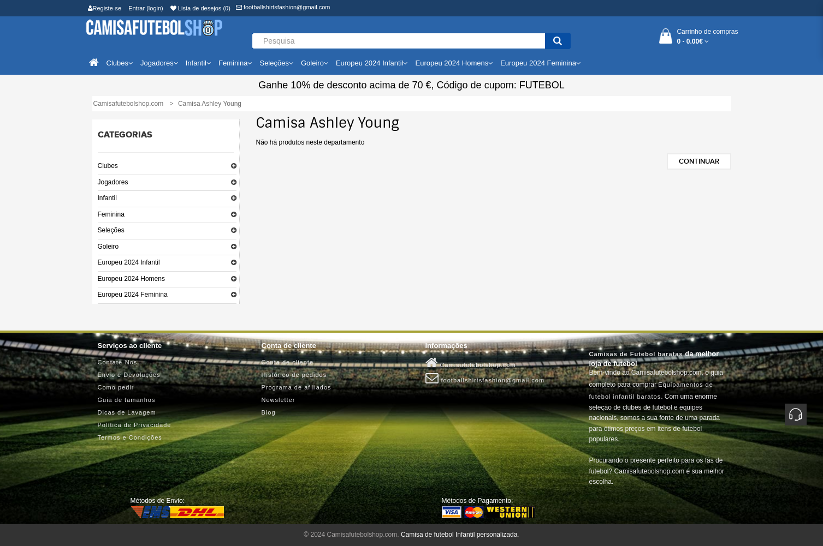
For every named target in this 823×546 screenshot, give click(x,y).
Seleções (111, 230)
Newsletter (278, 400)
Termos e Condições (130, 437)
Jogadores (113, 182)
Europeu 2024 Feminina (133, 294)
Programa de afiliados (296, 387)
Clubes (108, 166)
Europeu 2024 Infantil (129, 262)
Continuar (699, 161)
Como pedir (116, 387)
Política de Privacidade (134, 425)
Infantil (107, 198)
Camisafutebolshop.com (470, 362)
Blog (269, 412)
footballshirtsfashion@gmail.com (283, 7)
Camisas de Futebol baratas (636, 354)
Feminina (111, 214)
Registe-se (105, 8)
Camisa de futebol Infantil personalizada (459, 534)
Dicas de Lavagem (127, 412)
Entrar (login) (145, 8)
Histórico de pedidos (294, 374)
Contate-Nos (118, 362)
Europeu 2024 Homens (131, 279)
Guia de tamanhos (127, 400)
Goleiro (108, 246)
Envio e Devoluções (129, 374)
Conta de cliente (288, 362)
